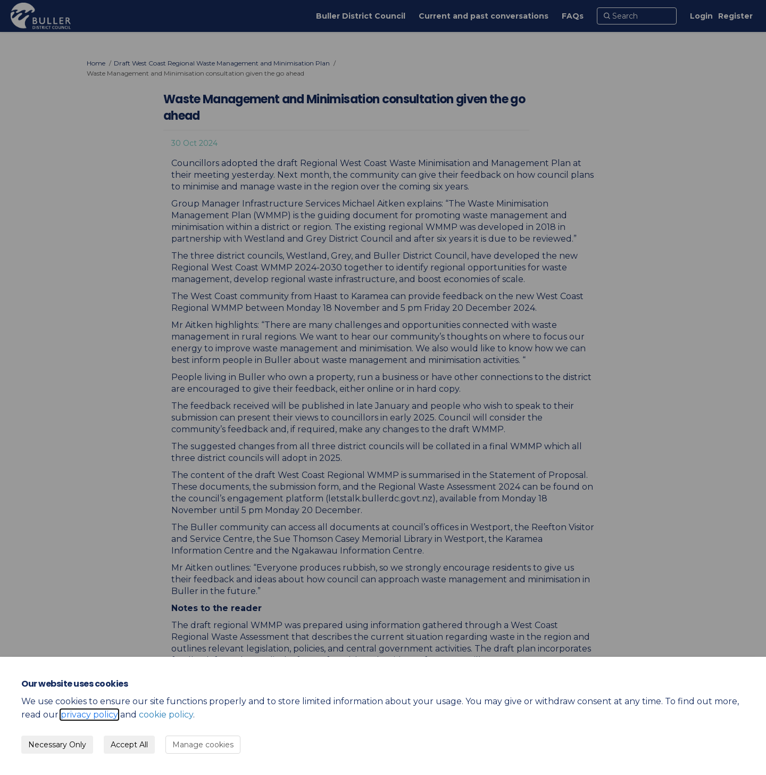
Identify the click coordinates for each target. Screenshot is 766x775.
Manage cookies (203, 744)
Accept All (129, 744)
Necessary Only (57, 744)
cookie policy (166, 715)
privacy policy (89, 715)
